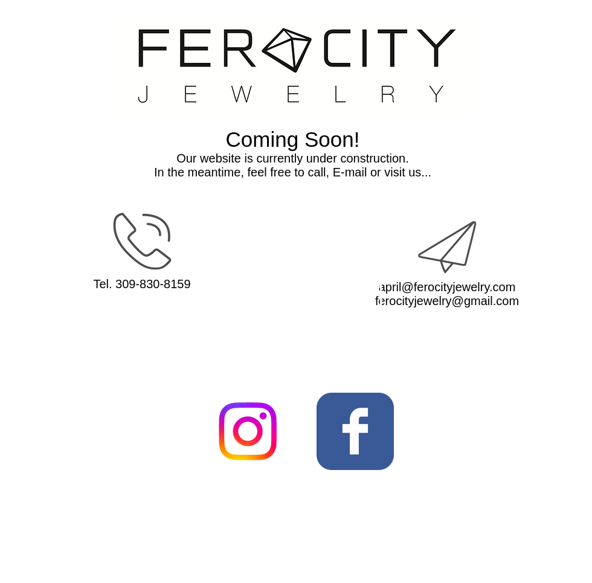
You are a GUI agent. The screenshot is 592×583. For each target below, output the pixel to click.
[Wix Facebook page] (355, 431)
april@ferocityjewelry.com (447, 287)
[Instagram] (247, 431)
